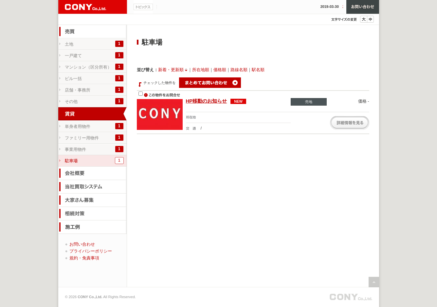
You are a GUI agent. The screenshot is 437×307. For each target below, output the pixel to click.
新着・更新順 (171, 69)
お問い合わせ (362, 7)
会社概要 (92, 173)
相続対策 (92, 213)
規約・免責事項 (84, 258)
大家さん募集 (92, 200)
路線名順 (238, 69)
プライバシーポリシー (90, 251)
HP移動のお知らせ (206, 101)
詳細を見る (349, 123)
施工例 (92, 227)
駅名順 (258, 69)
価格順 (219, 69)
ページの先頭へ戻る (374, 282)
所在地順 (200, 69)
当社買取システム (92, 187)
